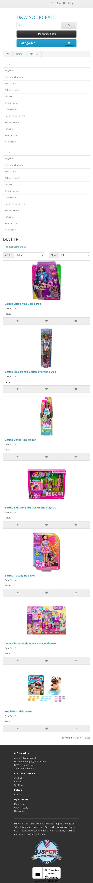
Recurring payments (15, 115)
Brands (17, 794)
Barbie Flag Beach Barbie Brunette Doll (30, 371)
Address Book (12, 90)
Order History (12, 103)
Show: (54, 255)
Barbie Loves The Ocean (20, 439)
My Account (10, 83)
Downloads (10, 109)
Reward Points (12, 122)
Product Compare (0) (15, 246)
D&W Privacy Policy (23, 765)
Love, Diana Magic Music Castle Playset (30, 643)
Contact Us (19, 778)
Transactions (11, 135)
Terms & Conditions (24, 768)
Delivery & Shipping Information (30, 761)
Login (7, 64)
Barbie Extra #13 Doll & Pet (23, 303)
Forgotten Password (15, 77)
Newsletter (10, 141)
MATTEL (34, 53)
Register (9, 70)
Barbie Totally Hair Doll (20, 575)
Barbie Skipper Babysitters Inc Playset (30, 507)
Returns (8, 128)
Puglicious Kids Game (18, 711)
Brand (19, 53)
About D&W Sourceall (25, 758)
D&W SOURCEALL (36, 17)
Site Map (18, 785)
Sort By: (8, 255)
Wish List (9, 96)
